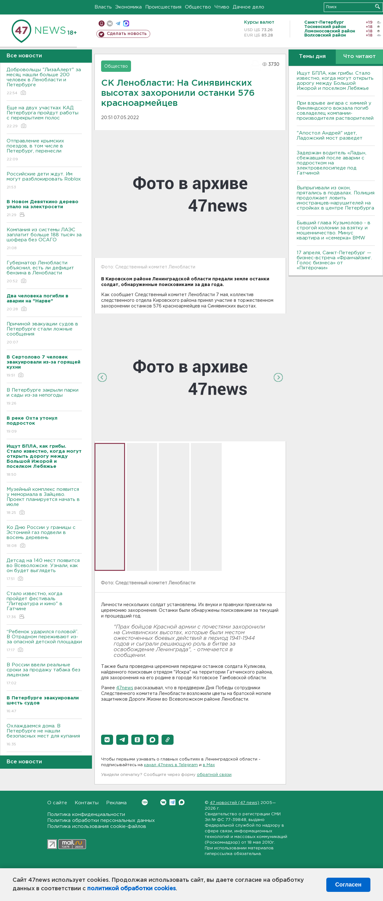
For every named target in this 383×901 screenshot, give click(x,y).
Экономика (128, 7)
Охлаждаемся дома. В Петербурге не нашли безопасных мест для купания (44, 735)
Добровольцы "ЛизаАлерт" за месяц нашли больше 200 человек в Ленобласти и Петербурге (44, 82)
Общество (198, 7)
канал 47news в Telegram (171, 765)
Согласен (348, 884)
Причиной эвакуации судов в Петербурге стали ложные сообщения (44, 333)
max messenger (126, 23)
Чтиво (221, 7)
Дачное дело (248, 7)
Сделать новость (127, 34)
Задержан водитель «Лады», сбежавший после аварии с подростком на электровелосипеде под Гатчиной (331, 163)
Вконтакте (145, 802)
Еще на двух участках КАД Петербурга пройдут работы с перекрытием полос (44, 117)
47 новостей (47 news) (234, 803)
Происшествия (163, 7)
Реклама (116, 803)
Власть (103, 7)
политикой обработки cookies (131, 888)
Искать (377, 6)
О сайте (57, 803)
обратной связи (214, 775)
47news (124, 688)
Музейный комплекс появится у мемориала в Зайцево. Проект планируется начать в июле (44, 501)
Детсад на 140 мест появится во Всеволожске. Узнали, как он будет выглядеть (44, 570)
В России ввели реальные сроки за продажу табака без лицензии (44, 674)
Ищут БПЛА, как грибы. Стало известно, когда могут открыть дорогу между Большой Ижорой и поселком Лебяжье (335, 80)
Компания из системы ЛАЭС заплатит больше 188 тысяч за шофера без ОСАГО (44, 239)
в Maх (209, 765)
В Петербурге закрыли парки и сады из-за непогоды (44, 397)
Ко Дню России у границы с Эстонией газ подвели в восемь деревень (44, 536)
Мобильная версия (102, 23)
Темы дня (312, 56)
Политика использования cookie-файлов (96, 826)
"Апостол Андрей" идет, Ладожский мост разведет (330, 135)
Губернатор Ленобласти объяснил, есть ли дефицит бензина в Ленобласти (44, 272)
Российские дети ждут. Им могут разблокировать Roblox (44, 181)
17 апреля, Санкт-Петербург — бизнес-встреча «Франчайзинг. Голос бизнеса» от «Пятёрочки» (334, 260)
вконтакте (110, 23)
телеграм (118, 23)
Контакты (87, 803)
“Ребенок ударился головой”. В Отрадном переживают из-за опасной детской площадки (44, 641)
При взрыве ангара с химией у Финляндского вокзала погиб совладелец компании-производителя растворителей (335, 110)
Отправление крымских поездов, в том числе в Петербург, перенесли (44, 150)
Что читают (359, 56)
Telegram (172, 802)
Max (182, 802)
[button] (107, 740)
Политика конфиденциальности (86, 814)
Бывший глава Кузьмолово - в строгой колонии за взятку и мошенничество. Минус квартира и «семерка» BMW (333, 230)
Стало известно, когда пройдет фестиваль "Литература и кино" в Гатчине (44, 606)
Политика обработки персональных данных (101, 820)
